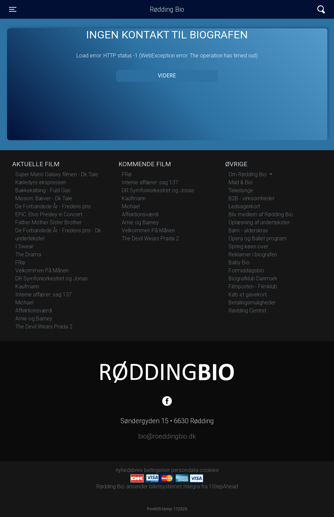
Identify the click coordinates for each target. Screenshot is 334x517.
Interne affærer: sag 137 (43, 294)
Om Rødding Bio (248, 174)
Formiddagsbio (246, 270)
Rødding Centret (247, 310)
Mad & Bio (241, 182)
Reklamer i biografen (253, 254)
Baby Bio (239, 262)
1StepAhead (223, 486)
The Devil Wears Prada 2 (43, 326)
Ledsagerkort (244, 206)
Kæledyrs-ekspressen (40, 182)
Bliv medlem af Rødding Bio (261, 214)
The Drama (28, 254)
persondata (184, 470)
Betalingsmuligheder (252, 302)
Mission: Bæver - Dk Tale (43, 198)
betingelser (157, 470)
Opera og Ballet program (258, 238)
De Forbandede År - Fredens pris (53, 206)
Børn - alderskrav (248, 230)
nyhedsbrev (129, 470)
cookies (209, 470)
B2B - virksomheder (252, 198)
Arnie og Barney (33, 318)
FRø (20, 262)
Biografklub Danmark (253, 278)
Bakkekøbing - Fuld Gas (42, 190)
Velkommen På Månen (41, 270)
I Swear (24, 246)
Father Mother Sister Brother (48, 222)
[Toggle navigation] (12, 9)
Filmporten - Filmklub (253, 286)
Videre (167, 75)
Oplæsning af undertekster (259, 222)
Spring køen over (248, 246)
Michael (24, 302)
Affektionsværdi (33, 310)
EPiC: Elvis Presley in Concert (48, 214)
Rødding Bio (167, 9)
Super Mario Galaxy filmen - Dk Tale (56, 174)
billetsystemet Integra (174, 486)
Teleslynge (241, 190)
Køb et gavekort (248, 294)
